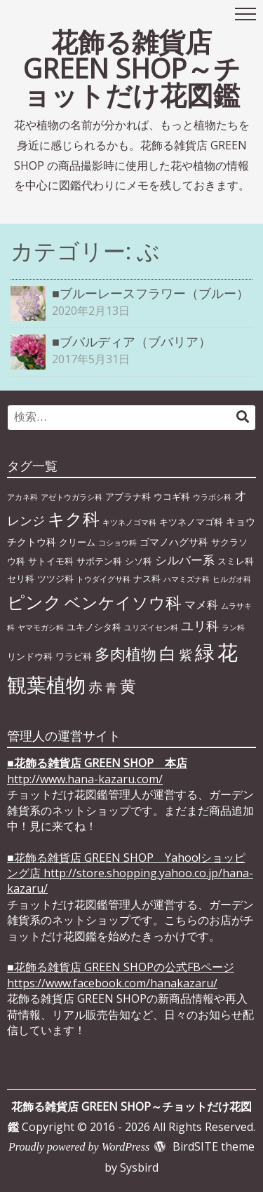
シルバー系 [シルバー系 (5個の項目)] (185, 560)
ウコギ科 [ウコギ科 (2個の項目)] (172, 496)
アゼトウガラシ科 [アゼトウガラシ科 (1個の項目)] (71, 497)
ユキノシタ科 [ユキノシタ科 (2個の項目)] (94, 627)
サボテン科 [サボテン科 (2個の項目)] (99, 561)
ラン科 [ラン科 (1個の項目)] (233, 627)
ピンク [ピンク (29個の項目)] (34, 602)
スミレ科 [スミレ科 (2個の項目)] (235, 561)
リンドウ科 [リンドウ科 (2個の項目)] (30, 656)
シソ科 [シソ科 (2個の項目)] (138, 561)
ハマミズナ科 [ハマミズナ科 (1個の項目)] (186, 579)
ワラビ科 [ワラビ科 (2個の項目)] (73, 656)
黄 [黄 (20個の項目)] (128, 686)
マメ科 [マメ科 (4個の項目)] (201, 604)
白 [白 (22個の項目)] (167, 653)
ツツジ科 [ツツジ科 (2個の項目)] (55, 578)
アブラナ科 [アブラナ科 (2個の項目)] (128, 496)
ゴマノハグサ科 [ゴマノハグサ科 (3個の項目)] (174, 541)
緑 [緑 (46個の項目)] (205, 652)
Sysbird (139, 1167)
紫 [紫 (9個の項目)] (185, 654)
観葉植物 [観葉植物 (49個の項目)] (46, 684)
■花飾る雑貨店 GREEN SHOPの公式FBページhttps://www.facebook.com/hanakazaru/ (120, 974)
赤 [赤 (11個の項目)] (95, 686)
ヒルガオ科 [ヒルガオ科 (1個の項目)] (232, 579)
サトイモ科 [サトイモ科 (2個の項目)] (51, 561)
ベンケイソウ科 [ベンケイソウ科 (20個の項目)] (123, 602)
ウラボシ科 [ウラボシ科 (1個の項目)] (212, 497)
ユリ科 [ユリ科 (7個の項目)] (200, 625)
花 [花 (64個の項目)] (227, 652)
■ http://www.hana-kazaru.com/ (97, 770)
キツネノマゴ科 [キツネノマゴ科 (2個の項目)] (191, 521)
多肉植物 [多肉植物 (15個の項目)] (125, 654)
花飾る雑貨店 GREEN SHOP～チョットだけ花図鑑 (132, 68)
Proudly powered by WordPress (78, 1147)
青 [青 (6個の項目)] (111, 687)
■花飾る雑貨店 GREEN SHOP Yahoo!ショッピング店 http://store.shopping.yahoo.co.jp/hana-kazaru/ (130, 873)
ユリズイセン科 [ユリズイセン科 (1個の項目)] (151, 627)
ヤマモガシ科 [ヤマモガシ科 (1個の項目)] (41, 627)
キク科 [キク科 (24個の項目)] (74, 518)
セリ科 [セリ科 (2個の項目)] (20, 578)
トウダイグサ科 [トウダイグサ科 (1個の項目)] (103, 579)
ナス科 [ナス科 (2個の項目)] (147, 578)
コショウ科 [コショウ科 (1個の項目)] (117, 543)
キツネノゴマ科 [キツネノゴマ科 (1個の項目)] (129, 522)
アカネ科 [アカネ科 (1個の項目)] (22, 497)
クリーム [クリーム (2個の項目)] (77, 542)
